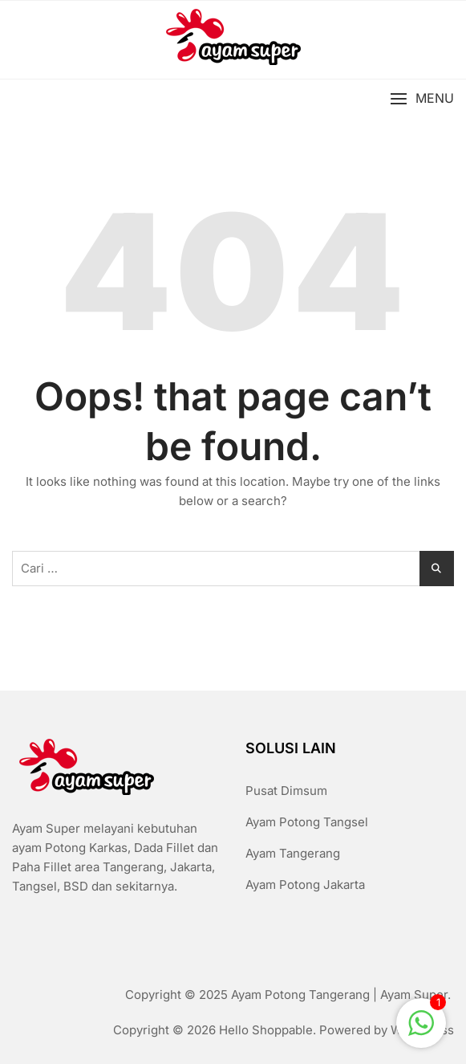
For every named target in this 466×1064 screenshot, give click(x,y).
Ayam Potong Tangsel (306, 822)
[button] (422, 99)
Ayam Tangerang (292, 853)
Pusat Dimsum (286, 790)
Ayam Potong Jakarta (305, 884)
